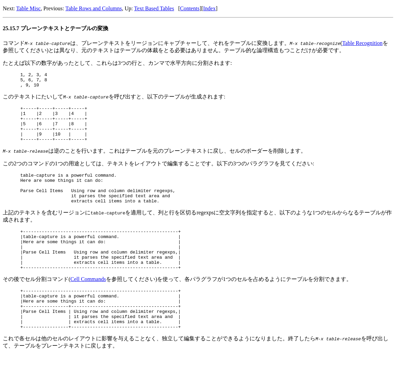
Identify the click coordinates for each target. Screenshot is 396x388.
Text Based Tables (154, 8)
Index (209, 8)
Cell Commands (88, 304)
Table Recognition (362, 43)
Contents (190, 8)
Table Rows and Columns (93, 8)
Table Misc (28, 8)
